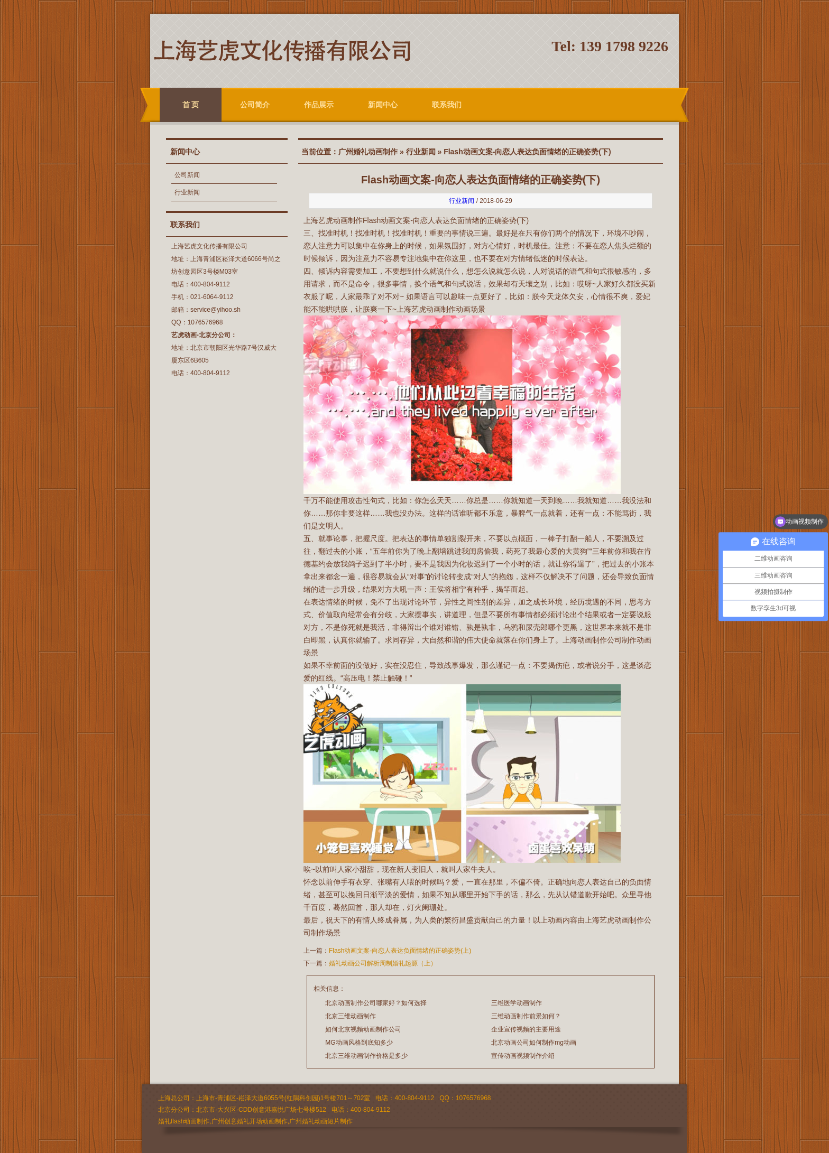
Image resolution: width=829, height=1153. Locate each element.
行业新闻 (187, 192)
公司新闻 (187, 175)
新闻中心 (383, 104)
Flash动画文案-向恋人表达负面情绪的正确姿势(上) (400, 950)
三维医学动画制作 (516, 1003)
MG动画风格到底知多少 (358, 1042)
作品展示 (319, 104)
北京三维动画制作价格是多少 (366, 1055)
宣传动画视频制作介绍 (523, 1055)
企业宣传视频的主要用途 (526, 1029)
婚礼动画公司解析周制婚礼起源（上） (383, 963)
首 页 (190, 104)
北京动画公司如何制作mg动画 (533, 1042)
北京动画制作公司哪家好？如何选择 (376, 1003)
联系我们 (447, 104)
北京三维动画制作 (350, 1016)
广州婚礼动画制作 (368, 151)
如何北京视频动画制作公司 (363, 1029)
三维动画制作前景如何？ (526, 1016)
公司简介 (255, 104)
